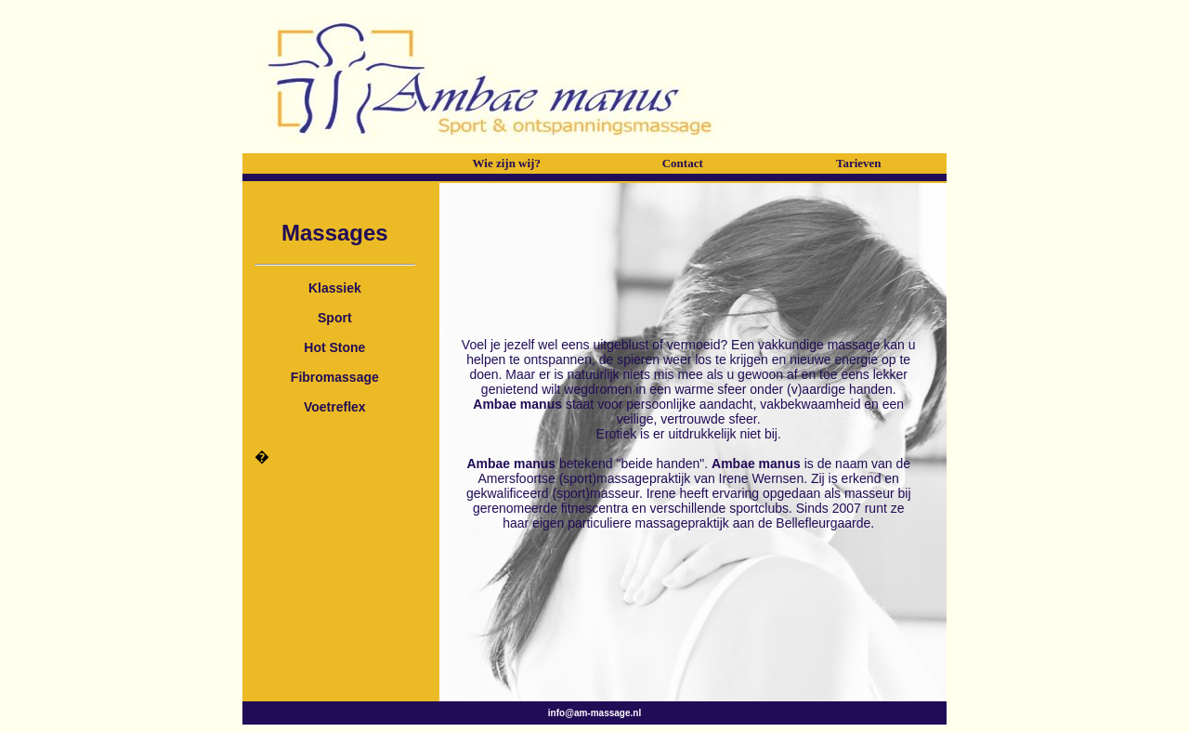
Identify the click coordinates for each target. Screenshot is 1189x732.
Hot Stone (334, 347)
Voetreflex (335, 406)
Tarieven (859, 163)
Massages (334, 232)
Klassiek (334, 288)
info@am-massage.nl (594, 713)
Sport (335, 317)
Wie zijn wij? (507, 163)
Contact (682, 163)
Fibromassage (335, 377)
